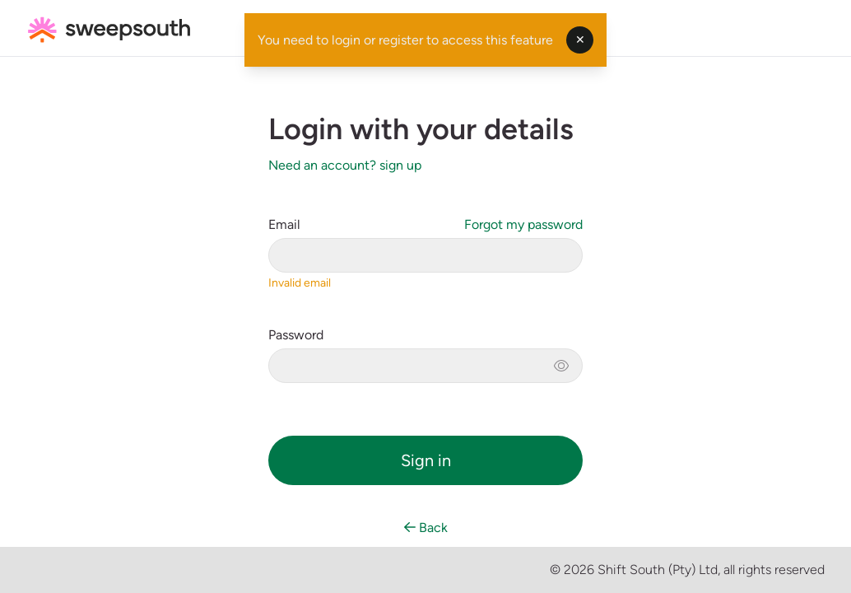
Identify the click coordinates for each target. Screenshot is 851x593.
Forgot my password (523, 224)
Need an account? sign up (344, 165)
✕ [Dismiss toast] (580, 40)
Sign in (426, 460)
